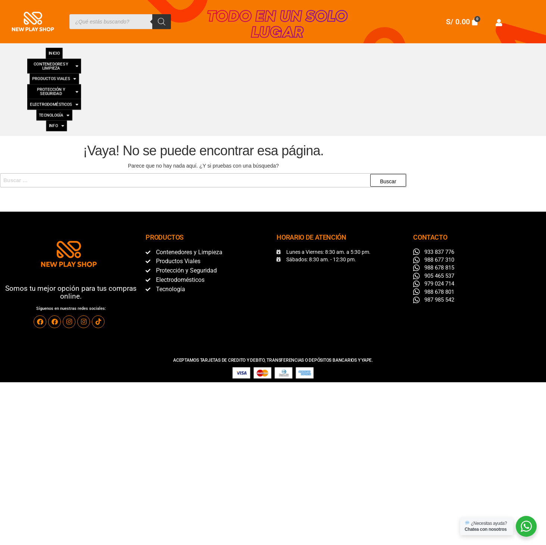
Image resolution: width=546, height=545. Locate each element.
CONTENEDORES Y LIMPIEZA (103, 50)
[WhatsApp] (526, 526)
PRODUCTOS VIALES (188, 50)
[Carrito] (462, 21)
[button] (104, 50)
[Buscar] (161, 21)
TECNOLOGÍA (424, 50)
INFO (465, 50)
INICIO (41, 50)
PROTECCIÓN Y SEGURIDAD (271, 50)
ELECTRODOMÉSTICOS (358, 50)
